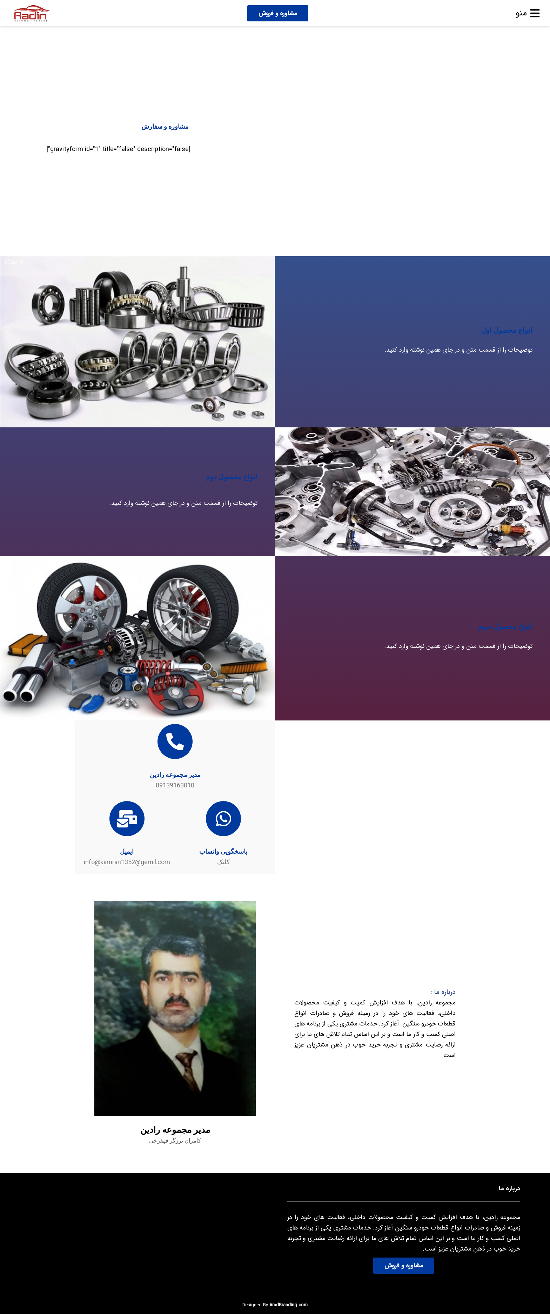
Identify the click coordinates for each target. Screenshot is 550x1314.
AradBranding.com (288, 1305)
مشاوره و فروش (278, 13)
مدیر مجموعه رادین (175, 774)
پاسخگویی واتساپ (223, 851)
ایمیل (127, 851)
